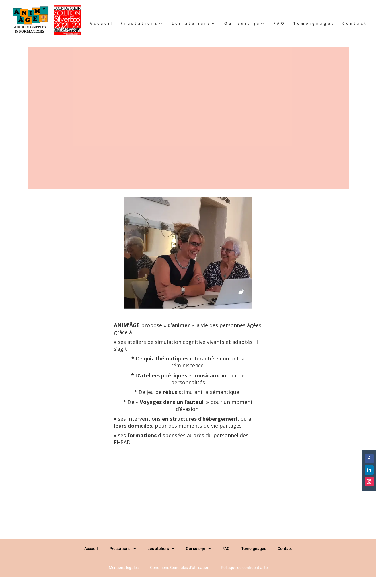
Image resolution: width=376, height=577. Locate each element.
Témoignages (314, 24)
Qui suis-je (242, 24)
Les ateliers (191, 24)
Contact (354, 24)
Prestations (140, 24)
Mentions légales (124, 567)
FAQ (280, 24)
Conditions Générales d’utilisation (179, 567)
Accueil (101, 24)
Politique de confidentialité (244, 567)
